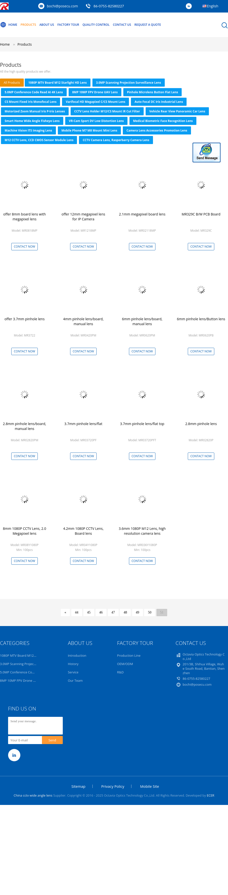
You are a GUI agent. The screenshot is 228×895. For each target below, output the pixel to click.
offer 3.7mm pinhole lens (24, 319)
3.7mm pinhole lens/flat (83, 423)
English (212, 6)
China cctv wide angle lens (33, 795)
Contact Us (122, 25)
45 (88, 612)
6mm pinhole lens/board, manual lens (142, 321)
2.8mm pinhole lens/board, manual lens (24, 426)
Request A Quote (147, 25)
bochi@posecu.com (62, 6)
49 (137, 612)
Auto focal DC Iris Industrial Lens (159, 102)
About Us (46, 25)
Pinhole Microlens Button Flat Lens (152, 92)
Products (28, 25)
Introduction (77, 655)
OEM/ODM (125, 664)
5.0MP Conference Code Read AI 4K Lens (34, 92)
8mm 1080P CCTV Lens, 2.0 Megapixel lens (24, 531)
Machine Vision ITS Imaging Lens (28, 130)
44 (76, 612)
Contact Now (24, 246)
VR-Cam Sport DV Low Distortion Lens (96, 121)
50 (149, 612)
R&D (120, 672)
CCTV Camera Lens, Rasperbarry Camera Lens (116, 140)
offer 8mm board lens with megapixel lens (24, 216)
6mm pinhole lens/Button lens (201, 319)
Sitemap (78, 786)
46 (101, 612)
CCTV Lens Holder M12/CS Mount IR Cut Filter (107, 111)
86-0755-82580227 (109, 6)
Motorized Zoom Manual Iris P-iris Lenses (35, 111)
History (73, 664)
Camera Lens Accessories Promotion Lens (157, 130)
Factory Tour (68, 25)
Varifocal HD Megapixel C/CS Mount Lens (95, 102)
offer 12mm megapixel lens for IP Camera (83, 216)
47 (113, 612)
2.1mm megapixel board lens (142, 214)
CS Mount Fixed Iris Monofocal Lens (30, 102)
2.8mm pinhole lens (201, 423)
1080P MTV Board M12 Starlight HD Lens (57, 82)
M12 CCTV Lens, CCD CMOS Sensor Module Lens (39, 140)
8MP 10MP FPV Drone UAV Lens (95, 92)
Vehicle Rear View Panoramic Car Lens (177, 111)
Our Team (75, 680)
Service (73, 672)
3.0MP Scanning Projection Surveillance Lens (128, 82)
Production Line (128, 655)
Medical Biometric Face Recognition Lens (163, 121)
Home (8, 25)
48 (125, 612)
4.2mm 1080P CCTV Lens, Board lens (83, 531)
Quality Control (95, 25)
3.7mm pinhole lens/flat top (142, 423)
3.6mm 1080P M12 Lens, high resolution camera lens (142, 531)
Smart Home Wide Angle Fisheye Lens (32, 121)
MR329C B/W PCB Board (201, 214)
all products (12, 82)
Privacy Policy (112, 786)
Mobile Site (149, 786)
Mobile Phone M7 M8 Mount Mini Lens (89, 130)
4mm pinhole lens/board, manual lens (83, 321)
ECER (210, 795)
